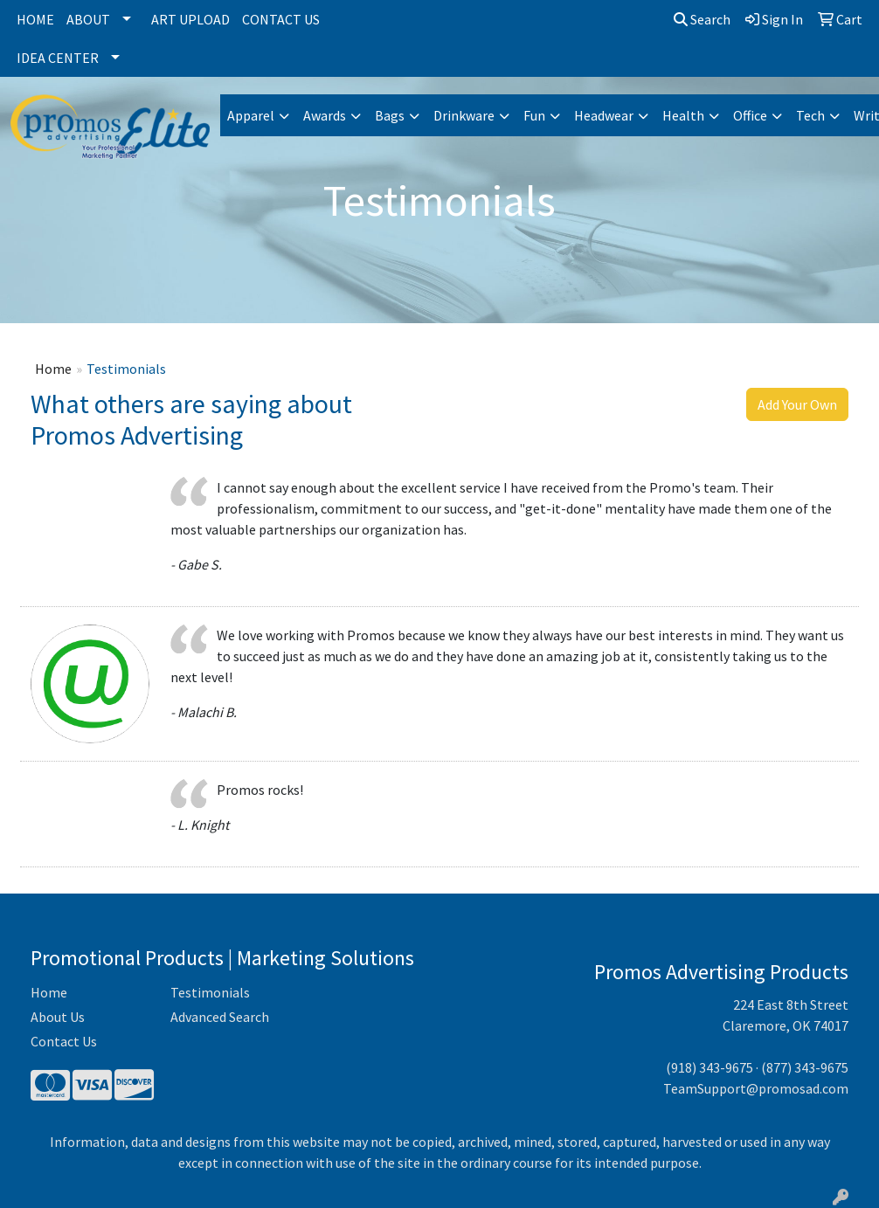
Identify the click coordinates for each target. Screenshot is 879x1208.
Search (702, 19)
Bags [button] (390, 115)
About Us (58, 1016)
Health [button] (683, 115)
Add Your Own (797, 404)
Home (35, 19)
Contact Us (281, 19)
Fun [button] (534, 115)
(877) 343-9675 (804, 1067)
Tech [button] (810, 115)
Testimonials (210, 992)
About (88, 19)
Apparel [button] (250, 115)
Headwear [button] (603, 115)
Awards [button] (324, 115)
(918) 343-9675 (709, 1067)
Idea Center (58, 57)
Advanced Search (219, 1016)
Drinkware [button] (464, 115)
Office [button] (750, 115)
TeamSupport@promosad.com (755, 1088)
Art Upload (190, 19)
